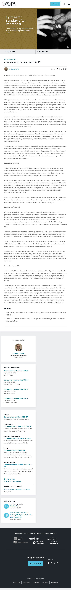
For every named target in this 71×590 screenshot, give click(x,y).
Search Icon (64, 4)
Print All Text (9, 479)
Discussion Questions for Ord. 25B (17, 489)
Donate (55, 4)
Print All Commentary (12, 481)
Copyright (26, 582)
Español (45, 582)
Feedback (54, 582)
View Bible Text (10, 59)
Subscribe (16, 582)
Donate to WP (35, 564)
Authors (36, 582)
